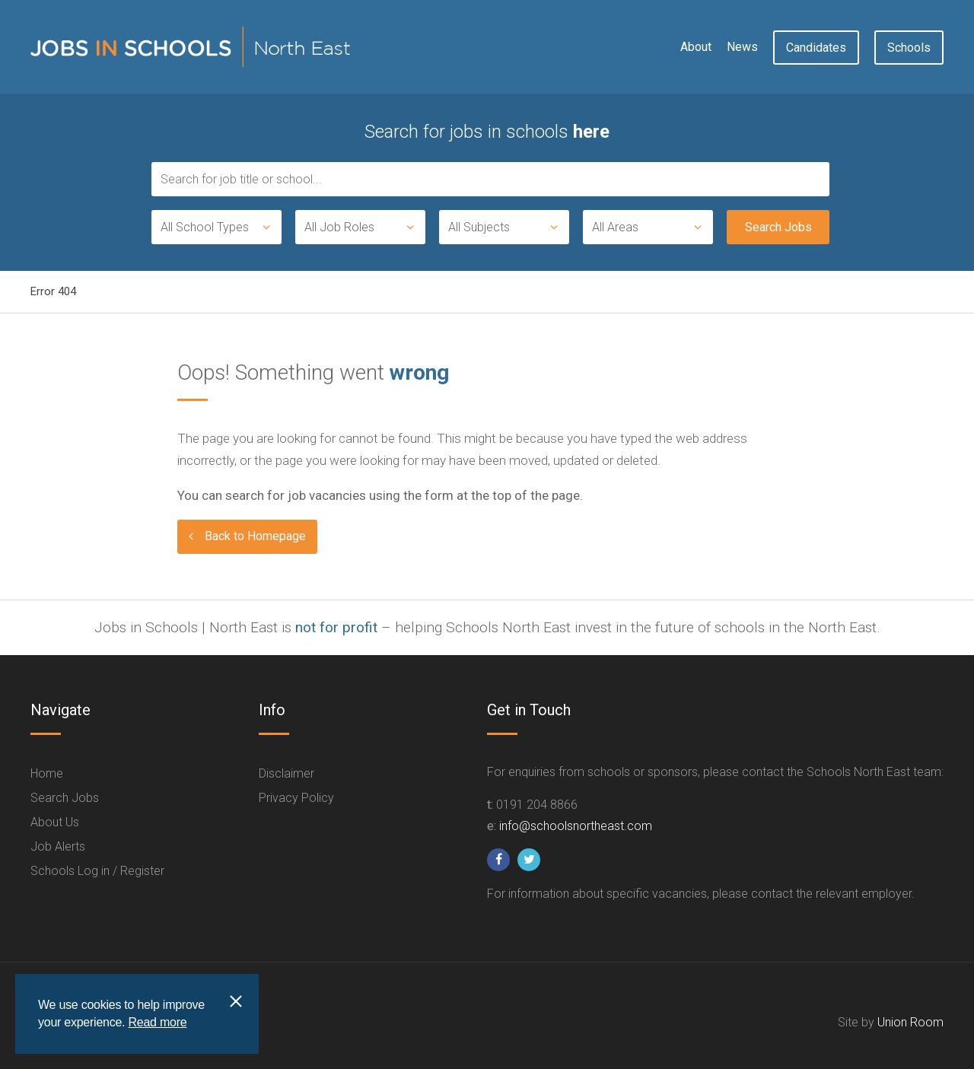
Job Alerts (57, 846)
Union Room (910, 1022)
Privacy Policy (296, 798)
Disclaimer (286, 773)
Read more (157, 1022)
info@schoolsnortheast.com (575, 826)
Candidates (816, 47)
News (742, 47)
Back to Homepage (255, 536)
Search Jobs (64, 798)
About (695, 47)
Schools (909, 47)
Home (46, 773)
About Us (54, 822)
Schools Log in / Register (97, 871)
